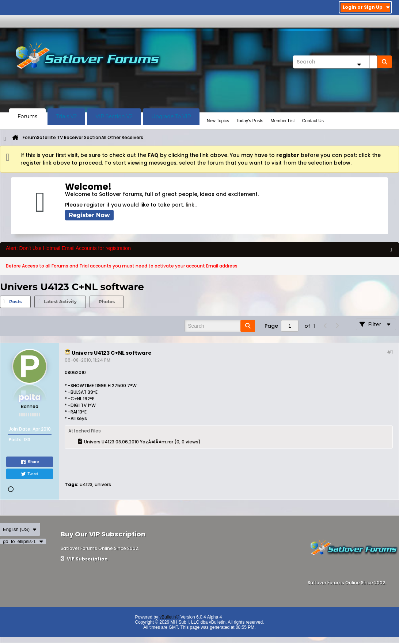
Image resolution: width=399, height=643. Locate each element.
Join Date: (20, 429)
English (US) (20, 529)
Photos (107, 301)
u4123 (86, 484)
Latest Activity (59, 301)
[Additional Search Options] (359, 64)
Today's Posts (249, 120)
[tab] (15, 302)
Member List (283, 120)
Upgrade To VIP (171, 116)
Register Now (89, 215)
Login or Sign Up (366, 7)
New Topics (218, 120)
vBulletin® (169, 617)
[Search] (335, 61)
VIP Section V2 (114, 116)
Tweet (29, 474)
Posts (15, 301)
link (190, 204)
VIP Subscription (84, 559)
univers (103, 484)
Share (29, 462)
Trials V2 (66, 116)
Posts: (16, 439)
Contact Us (313, 120)
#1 (390, 352)
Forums (27, 116)
